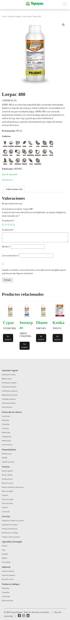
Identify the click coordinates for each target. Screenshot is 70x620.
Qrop (3, 550)
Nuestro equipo (7, 471)
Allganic (5, 558)
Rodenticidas (6, 440)
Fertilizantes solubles (9, 383)
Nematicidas (6, 432)
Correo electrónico (10, 255)
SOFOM (4, 458)
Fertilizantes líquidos (9, 387)
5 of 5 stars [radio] (14, 224)
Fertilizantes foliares (9, 403)
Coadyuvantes (7, 436)
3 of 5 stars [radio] (8, 224)
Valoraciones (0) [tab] (14, 189)
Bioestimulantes (7, 600)
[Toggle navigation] (1, 2)
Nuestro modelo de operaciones (13, 487)
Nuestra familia (7, 475)
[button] (63, 24)
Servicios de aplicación (9, 528)
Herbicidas (5, 420)
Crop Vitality (6, 562)
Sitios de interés (7, 503)
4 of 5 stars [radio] (11, 224)
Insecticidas (27, 16)
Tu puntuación (8, 220)
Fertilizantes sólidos (9, 374)
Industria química (8, 571)
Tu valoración (8, 229)
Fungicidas (6, 424)
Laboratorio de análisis (10, 524)
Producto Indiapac (14, 16)
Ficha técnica (7, 179)
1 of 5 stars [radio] (3, 224)
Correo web (6, 511)
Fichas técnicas (7, 407)
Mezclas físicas (7, 379)
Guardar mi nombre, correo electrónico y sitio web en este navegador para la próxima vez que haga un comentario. (34, 271)
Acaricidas (5, 428)
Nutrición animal (8, 579)
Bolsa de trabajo (7, 491)
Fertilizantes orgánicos (10, 391)
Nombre (6, 246)
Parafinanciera (7, 454)
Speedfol (5, 554)
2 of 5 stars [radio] (6, 224)
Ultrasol (4, 546)
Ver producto (8, 338)
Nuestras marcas (7, 483)
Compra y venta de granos (11, 537)
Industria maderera (8, 575)
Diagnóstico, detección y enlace (13, 520)
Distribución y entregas (10, 533)
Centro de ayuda (7, 499)
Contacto (5, 495)
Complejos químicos (9, 399)
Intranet (5, 507)
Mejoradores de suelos (10, 395)
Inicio (4, 16)
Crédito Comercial (8, 462)
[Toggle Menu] (65, 3)
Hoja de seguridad (9, 174)
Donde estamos (7, 479)
